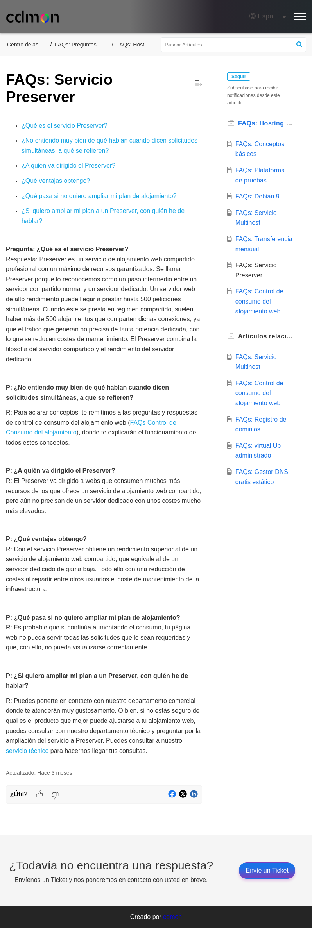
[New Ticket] (267, 870)
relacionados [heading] (265, 336)
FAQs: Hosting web (140, 44)
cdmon (172, 917)
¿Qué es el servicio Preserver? (65, 125)
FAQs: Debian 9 (257, 196)
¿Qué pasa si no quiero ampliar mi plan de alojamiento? (99, 196)
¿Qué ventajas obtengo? (56, 180)
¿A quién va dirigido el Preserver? (68, 165)
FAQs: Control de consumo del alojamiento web (259, 301)
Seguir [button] (238, 76)
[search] (234, 44)
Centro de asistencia (32, 44)
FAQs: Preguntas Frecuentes (90, 44)
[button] (268, 16)
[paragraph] (104, 438)
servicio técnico (27, 750)
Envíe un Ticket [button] (267, 870)
